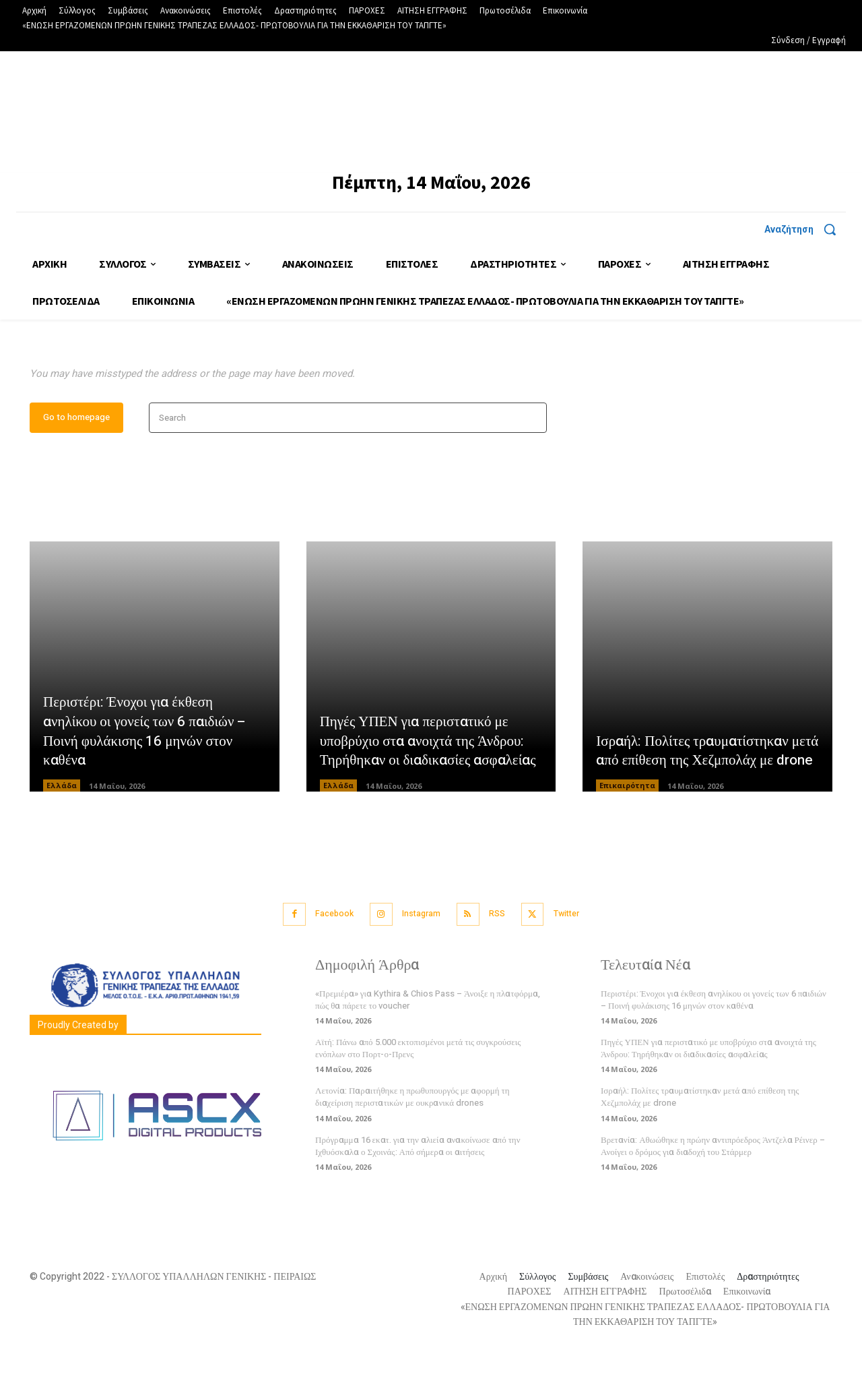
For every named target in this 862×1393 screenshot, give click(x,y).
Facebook (325, 956)
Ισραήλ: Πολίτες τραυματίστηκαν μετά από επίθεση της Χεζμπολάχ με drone (703, 784)
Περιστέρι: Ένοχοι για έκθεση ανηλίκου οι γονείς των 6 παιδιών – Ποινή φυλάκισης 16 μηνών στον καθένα (148, 774)
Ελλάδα (61, 829)
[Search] (532, 461)
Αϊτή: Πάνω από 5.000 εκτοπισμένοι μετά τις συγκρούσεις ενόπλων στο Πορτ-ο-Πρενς (418, 1089)
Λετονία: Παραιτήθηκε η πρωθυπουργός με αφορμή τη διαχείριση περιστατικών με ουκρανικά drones (412, 1139)
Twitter (578, 956)
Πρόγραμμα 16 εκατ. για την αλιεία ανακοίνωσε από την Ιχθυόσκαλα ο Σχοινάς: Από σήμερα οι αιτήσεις (418, 1187)
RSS (502, 956)
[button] (805, 229)
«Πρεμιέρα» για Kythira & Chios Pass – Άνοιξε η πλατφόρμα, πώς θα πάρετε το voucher (427, 1041)
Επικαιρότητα (627, 829)
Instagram (419, 956)
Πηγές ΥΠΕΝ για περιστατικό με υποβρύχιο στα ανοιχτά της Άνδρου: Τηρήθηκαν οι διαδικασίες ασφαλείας (426, 774)
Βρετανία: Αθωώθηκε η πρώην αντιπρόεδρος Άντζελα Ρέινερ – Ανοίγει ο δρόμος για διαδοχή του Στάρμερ (713, 1187)
